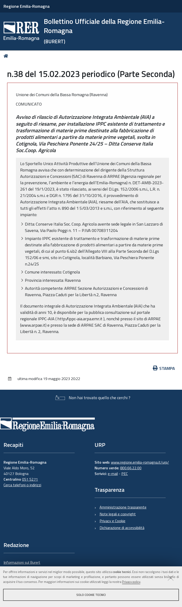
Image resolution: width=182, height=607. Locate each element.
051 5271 (30, 479)
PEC (124, 473)
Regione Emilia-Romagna (27, 6)
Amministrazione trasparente (123, 507)
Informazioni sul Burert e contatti (22, 565)
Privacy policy (131, 581)
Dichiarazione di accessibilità (122, 527)
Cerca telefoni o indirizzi (22, 485)
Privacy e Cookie (112, 521)
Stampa (164, 368)
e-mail (113, 473)
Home (7, 56)
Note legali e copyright (118, 514)
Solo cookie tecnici (91, 594)
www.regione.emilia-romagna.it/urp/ (140, 462)
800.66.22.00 (130, 468)
